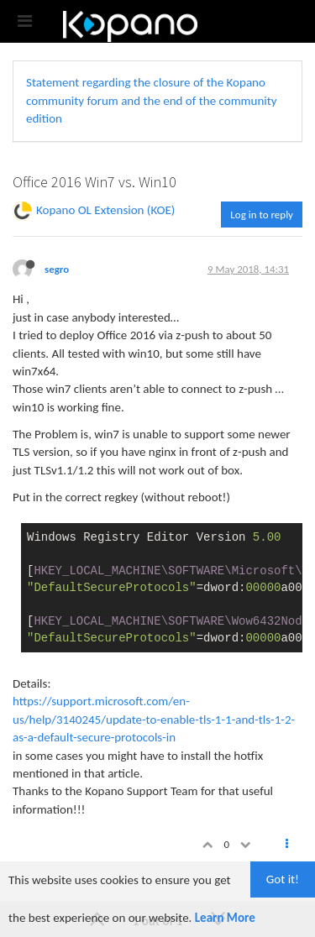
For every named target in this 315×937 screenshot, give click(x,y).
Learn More (225, 917)
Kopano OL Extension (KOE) (105, 209)
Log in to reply (261, 214)
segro (57, 269)
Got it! (282, 879)
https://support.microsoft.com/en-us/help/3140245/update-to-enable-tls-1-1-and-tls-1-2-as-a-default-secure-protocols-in (154, 719)
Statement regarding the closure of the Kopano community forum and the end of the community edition (151, 100)
